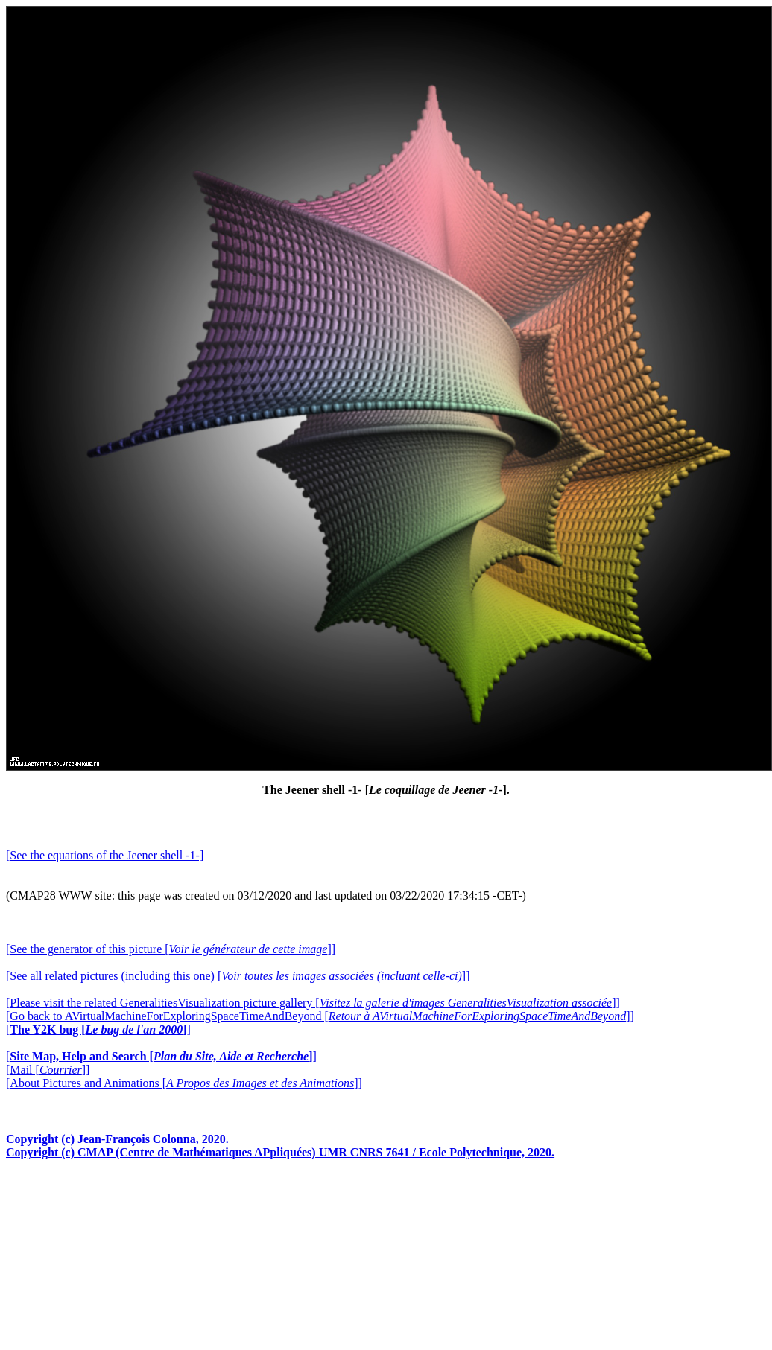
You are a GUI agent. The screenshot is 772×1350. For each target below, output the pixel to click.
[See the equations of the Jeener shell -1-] (104, 855)
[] (98, 1029)
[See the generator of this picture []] (170, 949)
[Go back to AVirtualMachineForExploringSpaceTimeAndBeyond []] (320, 1016)
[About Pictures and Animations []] (184, 1083)
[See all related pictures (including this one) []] (237, 975)
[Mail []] (47, 1069)
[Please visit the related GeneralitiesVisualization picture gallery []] (313, 1002)
